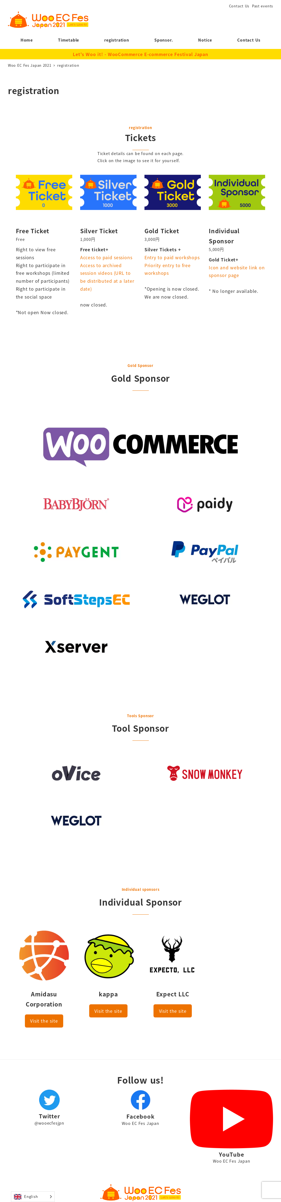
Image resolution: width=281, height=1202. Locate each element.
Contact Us (239, 5)
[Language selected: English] (33, 1196)
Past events (262, 5)
